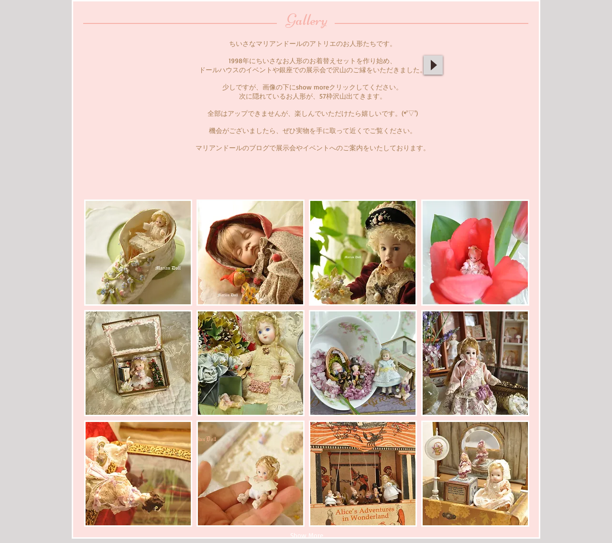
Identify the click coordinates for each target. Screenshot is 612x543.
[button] (138, 252)
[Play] (433, 65)
